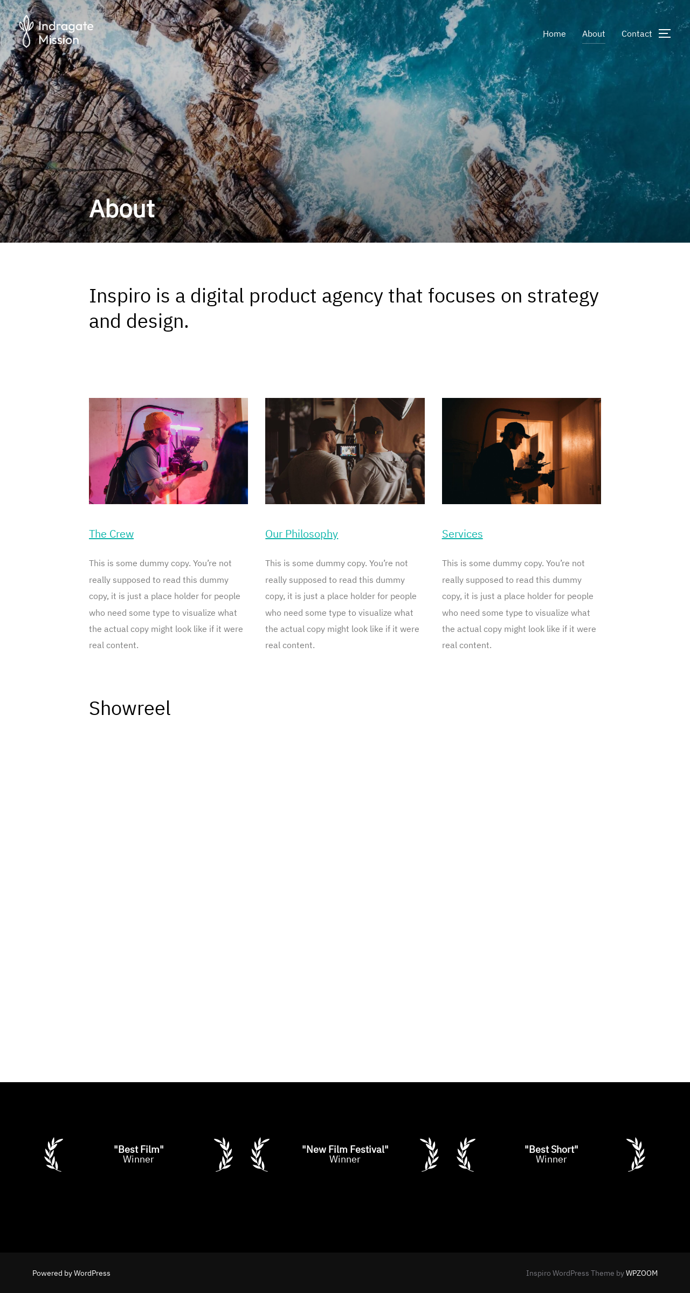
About (593, 33)
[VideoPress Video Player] (345, 876)
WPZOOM (642, 1273)
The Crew (111, 533)
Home (554, 33)
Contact (637, 33)
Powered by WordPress (71, 1273)
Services (462, 533)
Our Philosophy (301, 533)
